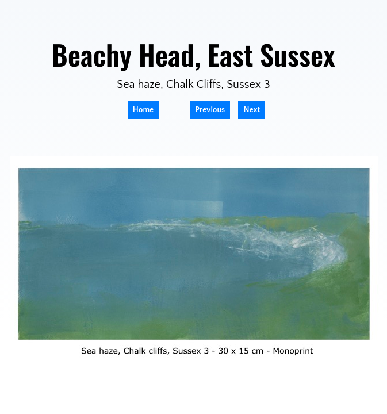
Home (143, 109)
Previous (210, 109)
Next (251, 109)
